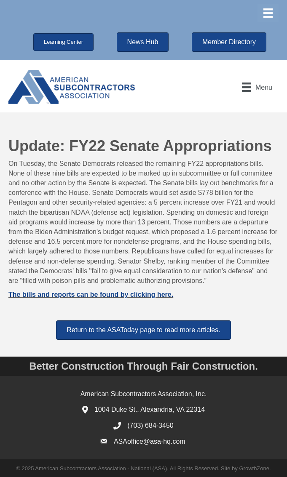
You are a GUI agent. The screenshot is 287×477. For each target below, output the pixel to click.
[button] (63, 42)
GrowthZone (254, 468)
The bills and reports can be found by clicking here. (90, 294)
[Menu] (268, 13)
